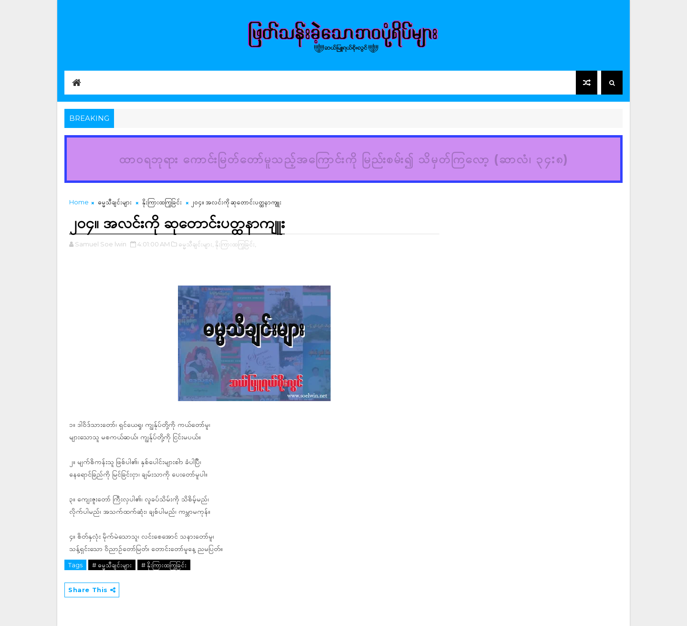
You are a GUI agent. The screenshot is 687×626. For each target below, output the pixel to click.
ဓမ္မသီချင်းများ (115, 202)
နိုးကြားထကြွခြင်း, (235, 244)
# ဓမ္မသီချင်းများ (112, 565)
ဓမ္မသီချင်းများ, (196, 244)
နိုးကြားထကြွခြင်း (162, 202)
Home (79, 202)
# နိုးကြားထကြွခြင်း (164, 565)
